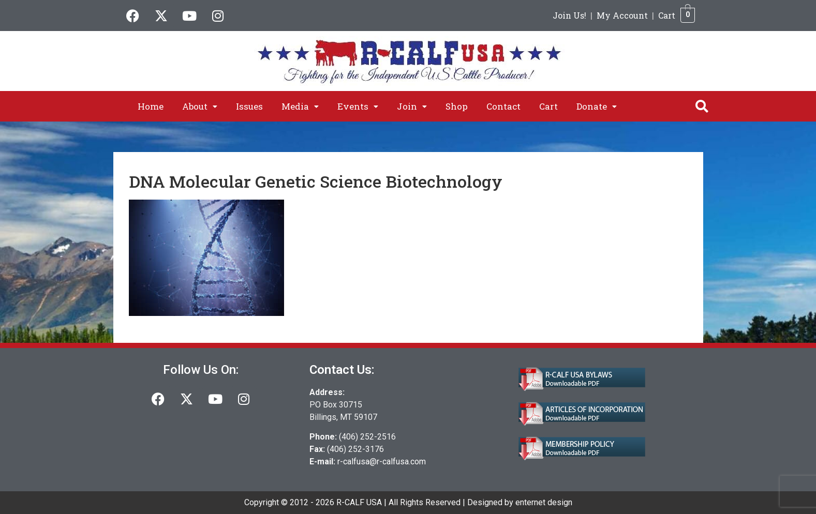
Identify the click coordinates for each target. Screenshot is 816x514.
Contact (503, 106)
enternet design (543, 502)
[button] (200, 106)
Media (300, 106)
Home (151, 106)
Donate (596, 106)
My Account (622, 15)
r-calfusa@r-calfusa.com (381, 461)
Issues (249, 106)
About (199, 106)
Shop (457, 106)
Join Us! (569, 15)
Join (412, 106)
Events (357, 106)
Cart (666, 15)
